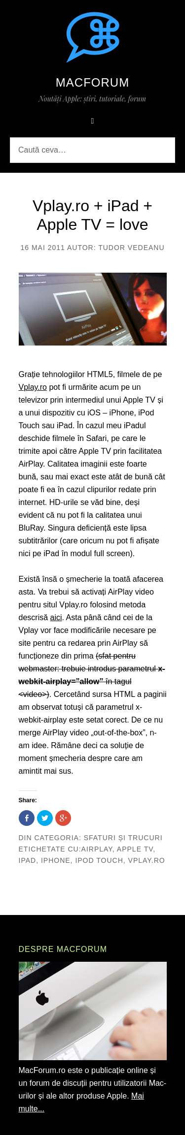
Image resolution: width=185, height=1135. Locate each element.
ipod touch (99, 860)
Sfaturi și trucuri (123, 838)
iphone (56, 860)
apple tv (135, 849)
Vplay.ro (33, 387)
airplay (96, 849)
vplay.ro (146, 860)
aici (56, 617)
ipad (28, 860)
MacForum (92, 82)
